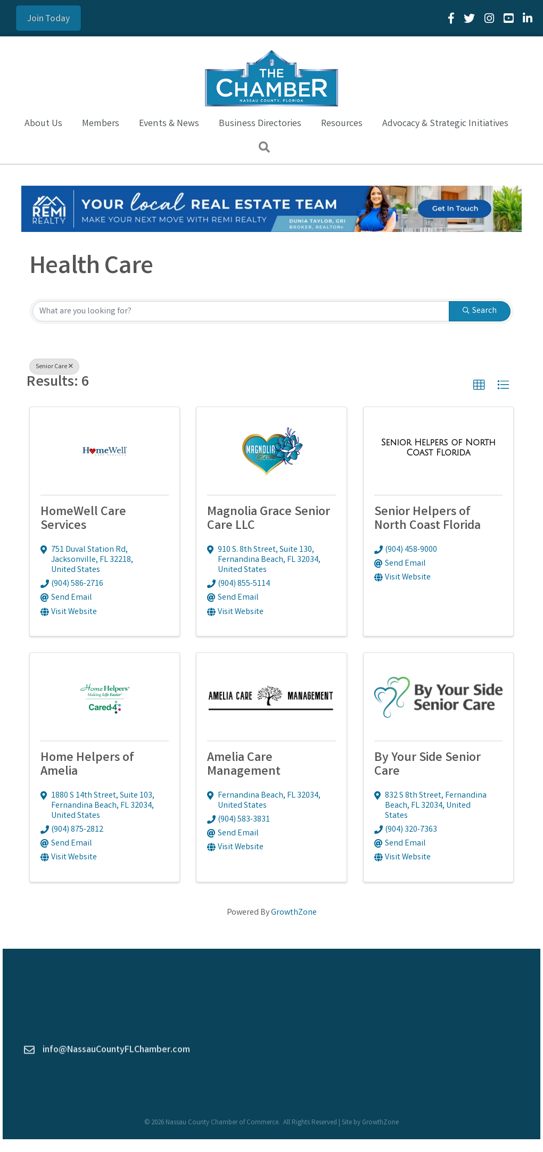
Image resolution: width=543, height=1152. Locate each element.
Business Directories (260, 124)
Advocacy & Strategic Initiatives (445, 124)
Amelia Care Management (244, 765)
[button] (479, 385)
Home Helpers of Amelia (87, 765)
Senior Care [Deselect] (54, 366)
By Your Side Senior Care (427, 765)
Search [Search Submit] (480, 311)
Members (100, 124)
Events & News (169, 124)
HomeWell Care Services (83, 519)
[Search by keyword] (240, 311)
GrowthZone (294, 913)
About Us (43, 124)
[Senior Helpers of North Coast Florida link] (438, 448)
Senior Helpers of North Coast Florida (427, 519)
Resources (342, 124)
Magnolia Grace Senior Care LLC (268, 519)
